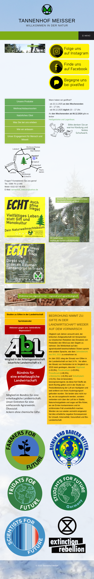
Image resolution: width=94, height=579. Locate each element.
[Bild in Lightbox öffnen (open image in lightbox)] (25, 536)
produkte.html (25, 102)
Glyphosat (80, 367)
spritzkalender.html (25, 321)
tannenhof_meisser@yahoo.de (24, 190)
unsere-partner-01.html (25, 329)
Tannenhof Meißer (47, 20)
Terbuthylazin (78, 376)
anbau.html (25, 130)
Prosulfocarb (54, 373)
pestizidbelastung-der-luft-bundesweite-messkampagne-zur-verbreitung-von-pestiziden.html (25, 315)
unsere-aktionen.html (25, 139)
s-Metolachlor (55, 376)
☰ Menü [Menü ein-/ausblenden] (86, 36)
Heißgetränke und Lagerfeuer (61, 119)
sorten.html (25, 109)
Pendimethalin (64, 370)
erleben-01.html (25, 123)
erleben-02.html (25, 116)
